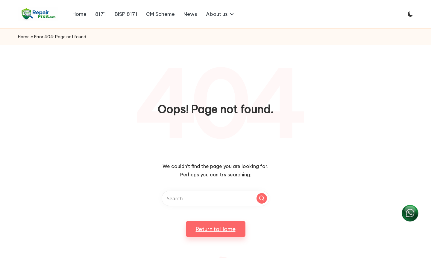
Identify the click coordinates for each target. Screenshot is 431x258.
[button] (262, 198)
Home (24, 36)
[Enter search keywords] (215, 198)
